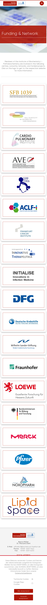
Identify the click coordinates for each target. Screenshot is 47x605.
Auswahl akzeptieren (23, 597)
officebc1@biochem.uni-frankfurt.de (27, 547)
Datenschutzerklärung (23, 573)
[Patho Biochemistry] (14, 3)
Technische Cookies (21, 579)
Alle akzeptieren (23, 591)
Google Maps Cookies (19, 583)
